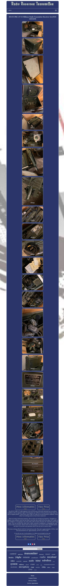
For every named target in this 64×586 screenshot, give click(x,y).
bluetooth (41, 554)
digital (27, 564)
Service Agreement (32, 583)
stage (32, 567)
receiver (51, 557)
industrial (25, 561)
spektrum (20, 554)
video (12, 561)
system (13, 563)
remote (26, 557)
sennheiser (34, 558)
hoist (54, 561)
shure (48, 567)
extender (53, 554)
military (21, 564)
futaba (11, 557)
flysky (30, 569)
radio (43, 557)
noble (37, 564)
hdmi (38, 560)
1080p (44, 567)
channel (47, 554)
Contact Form (33, 578)
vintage (35, 569)
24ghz (18, 557)
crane (32, 564)
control (13, 553)
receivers (14, 567)
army (41, 564)
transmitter (31, 553)
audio (31, 561)
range (53, 567)
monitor (38, 567)
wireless (46, 560)
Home (32, 575)
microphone (24, 567)
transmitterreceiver (49, 564)
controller (19, 561)
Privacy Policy (32, 580)
